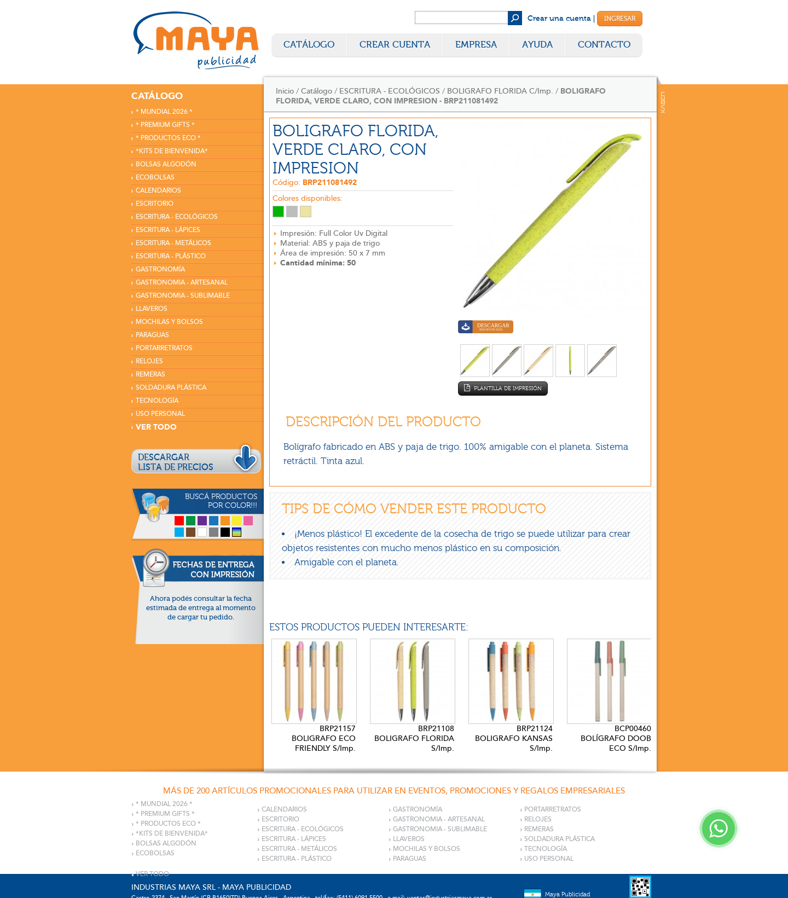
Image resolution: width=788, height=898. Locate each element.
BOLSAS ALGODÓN (166, 164)
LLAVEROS (151, 309)
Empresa (476, 44)
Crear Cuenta (395, 44)
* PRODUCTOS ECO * (168, 138)
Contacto (604, 44)
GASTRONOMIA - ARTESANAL (182, 283)
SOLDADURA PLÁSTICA (171, 388)
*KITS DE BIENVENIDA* (172, 151)
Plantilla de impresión (503, 388)
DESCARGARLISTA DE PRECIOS (175, 462)
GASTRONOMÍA (160, 269)
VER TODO (156, 427)
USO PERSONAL (160, 414)
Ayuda (537, 44)
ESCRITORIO (154, 204)
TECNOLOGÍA (157, 401)
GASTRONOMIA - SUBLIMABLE (183, 296)
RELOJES (149, 361)
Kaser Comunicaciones (663, 102)
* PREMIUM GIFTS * (165, 125)
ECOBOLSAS (155, 177)
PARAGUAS (152, 335)
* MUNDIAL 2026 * (164, 112)
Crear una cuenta (559, 18)
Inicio (285, 91)
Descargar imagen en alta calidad (485, 328)
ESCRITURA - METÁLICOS (173, 243)
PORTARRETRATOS (164, 348)
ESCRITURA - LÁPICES (168, 230)
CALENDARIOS (158, 191)
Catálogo (308, 44)
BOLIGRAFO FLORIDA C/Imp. (500, 91)
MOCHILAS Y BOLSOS (169, 322)
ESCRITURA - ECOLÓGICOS (177, 217)
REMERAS (150, 374)
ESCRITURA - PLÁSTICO (171, 256)
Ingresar (619, 18)
